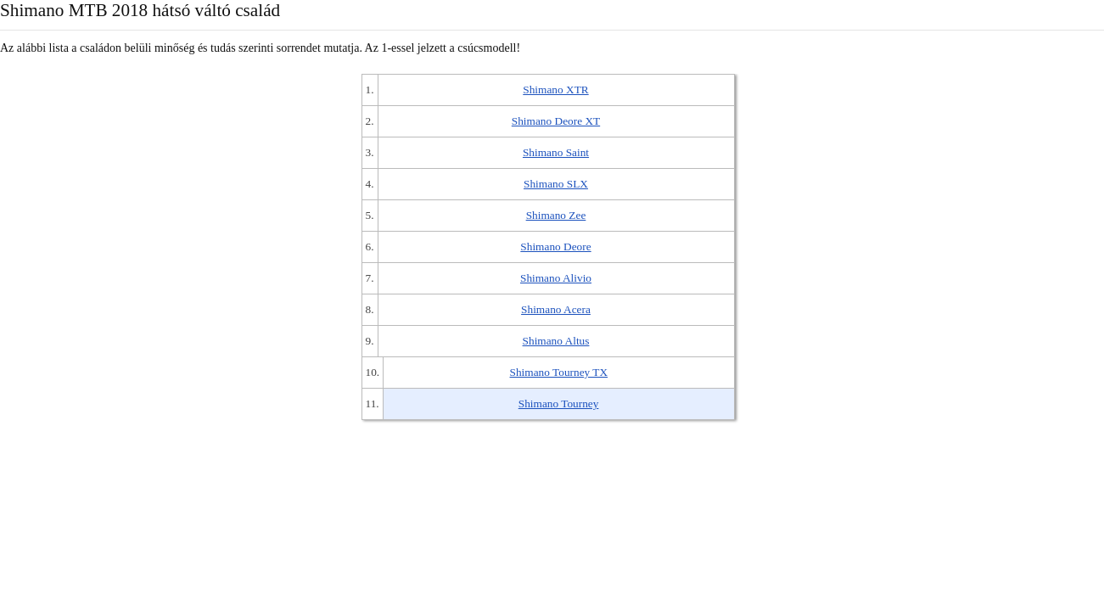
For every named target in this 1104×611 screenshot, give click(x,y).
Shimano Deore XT (556, 121)
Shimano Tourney (558, 403)
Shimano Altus (556, 340)
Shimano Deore (555, 246)
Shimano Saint (556, 152)
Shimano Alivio (555, 278)
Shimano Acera (556, 309)
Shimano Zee (556, 215)
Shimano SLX (556, 183)
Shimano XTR (555, 89)
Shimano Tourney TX (559, 372)
